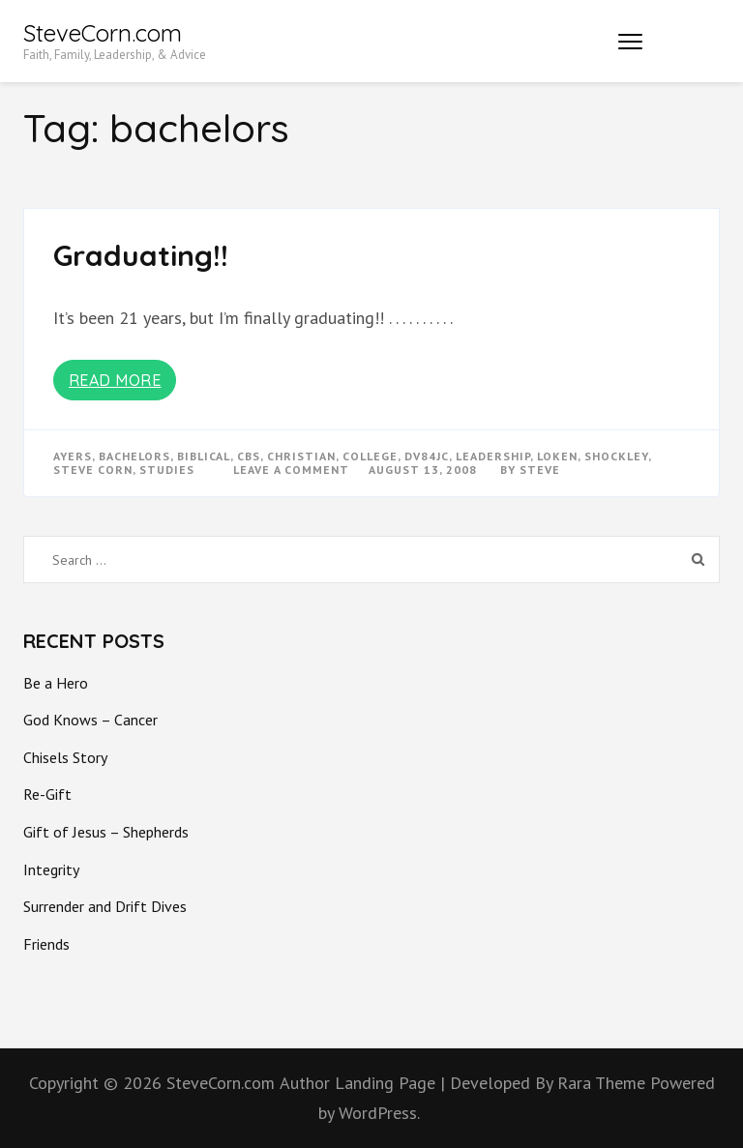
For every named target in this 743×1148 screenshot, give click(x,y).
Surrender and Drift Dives (105, 906)
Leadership (493, 456)
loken (557, 456)
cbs (248, 456)
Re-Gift (47, 794)
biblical (203, 456)
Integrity (51, 869)
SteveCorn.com (102, 32)
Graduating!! (140, 255)
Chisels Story (65, 757)
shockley (616, 456)
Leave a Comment (291, 469)
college (370, 456)
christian (301, 456)
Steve (540, 469)
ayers (72, 456)
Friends (46, 944)
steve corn (93, 469)
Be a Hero (55, 682)
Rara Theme (603, 1083)
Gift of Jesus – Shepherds (106, 831)
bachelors (134, 456)
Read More (115, 380)
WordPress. (379, 1113)
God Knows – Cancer (90, 719)
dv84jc (426, 456)
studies (166, 469)
